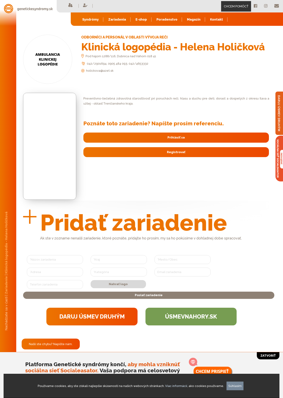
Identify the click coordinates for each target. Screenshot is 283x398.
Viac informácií (176, 386)
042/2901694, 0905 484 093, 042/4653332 (114, 63)
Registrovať (175, 151)
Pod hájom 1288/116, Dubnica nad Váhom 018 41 (118, 56)
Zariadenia (117, 19)
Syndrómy (90, 19)
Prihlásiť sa (175, 137)
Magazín (194, 19)
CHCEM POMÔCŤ (236, 6)
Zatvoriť (268, 355)
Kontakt (216, 19)
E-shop (141, 19)
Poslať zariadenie (149, 298)
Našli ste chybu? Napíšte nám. (51, 349)
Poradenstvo (166, 19)
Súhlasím (235, 386)
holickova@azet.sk (97, 70)
